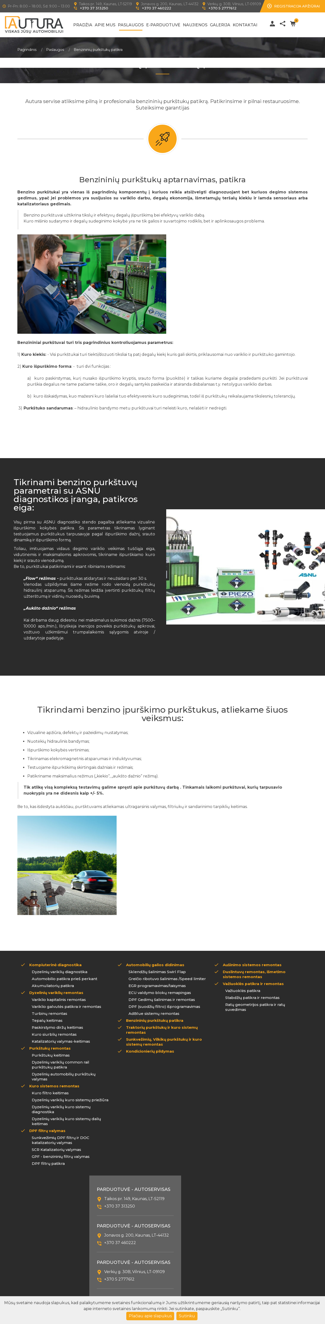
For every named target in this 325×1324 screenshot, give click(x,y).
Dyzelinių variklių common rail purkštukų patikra (60, 1064)
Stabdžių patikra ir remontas (252, 997)
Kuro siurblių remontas (54, 1034)
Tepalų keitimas (47, 1020)
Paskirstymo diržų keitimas (57, 1027)
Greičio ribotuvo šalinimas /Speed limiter (167, 978)
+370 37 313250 (94, 8)
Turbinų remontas (49, 1013)
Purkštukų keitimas (51, 1055)
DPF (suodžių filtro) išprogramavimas (164, 1006)
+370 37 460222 (156, 8)
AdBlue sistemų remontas (154, 1013)
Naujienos (195, 25)
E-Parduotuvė (163, 25)
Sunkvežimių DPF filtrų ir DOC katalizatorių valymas (60, 1140)
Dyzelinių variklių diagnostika (59, 971)
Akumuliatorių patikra (53, 985)
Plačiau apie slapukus (150, 1316)
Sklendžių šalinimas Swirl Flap (157, 971)
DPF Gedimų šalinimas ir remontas (162, 999)
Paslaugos (131, 25)
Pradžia (82, 25)
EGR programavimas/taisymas (157, 985)
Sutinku (187, 1316)
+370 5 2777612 (222, 8)
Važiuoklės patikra (242, 990)
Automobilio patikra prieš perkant (64, 978)
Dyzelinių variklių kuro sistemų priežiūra (70, 1100)
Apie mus (105, 25)
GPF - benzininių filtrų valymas (61, 1156)
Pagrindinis (26, 49)
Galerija (220, 25)
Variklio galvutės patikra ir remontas (66, 1006)
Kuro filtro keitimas (50, 1093)
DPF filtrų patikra (48, 1163)
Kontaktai (245, 25)
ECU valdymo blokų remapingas (160, 992)
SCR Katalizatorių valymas (56, 1149)
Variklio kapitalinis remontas (59, 999)
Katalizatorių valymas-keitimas (61, 1041)
